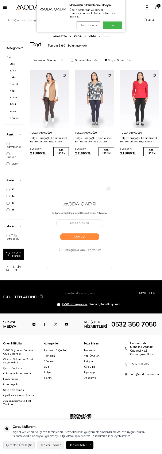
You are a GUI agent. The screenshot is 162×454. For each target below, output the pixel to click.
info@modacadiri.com (145, 374)
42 (10, 189)
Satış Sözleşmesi (13, 389)
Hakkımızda (10, 378)
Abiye (47, 372)
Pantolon (15, 84)
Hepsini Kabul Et (80, 445)
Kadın (78, 36)
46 (10, 203)
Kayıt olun (147, 293)
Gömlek (14, 117)
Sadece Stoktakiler (85, 60)
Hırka (13, 77)
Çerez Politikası (13, 368)
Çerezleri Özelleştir (19, 445)
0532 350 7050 (133, 324)
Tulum (13, 97)
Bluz (46, 366)
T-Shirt (14, 104)
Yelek (13, 111)
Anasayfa (60, 36)
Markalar (89, 350)
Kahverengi (13, 145)
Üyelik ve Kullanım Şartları (19, 395)
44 (10, 196)
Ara (149, 20)
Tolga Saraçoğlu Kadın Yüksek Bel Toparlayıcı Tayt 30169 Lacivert (93, 139)
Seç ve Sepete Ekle (118, 60)
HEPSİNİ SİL (13, 268)
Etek (12, 63)
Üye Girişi (90, 366)
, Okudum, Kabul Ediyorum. (89, 304)
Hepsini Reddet (50, 445)
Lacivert (11, 155)
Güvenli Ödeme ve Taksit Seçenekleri (18, 361)
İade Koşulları (11, 384)
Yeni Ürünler (91, 355)
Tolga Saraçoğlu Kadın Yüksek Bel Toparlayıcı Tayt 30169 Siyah (138, 139)
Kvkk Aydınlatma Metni (17, 373)
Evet (113, 25)
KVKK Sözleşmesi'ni (74, 304)
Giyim (92, 36)
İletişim (88, 361)
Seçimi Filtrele (13, 254)
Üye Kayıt (90, 372)
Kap (12, 90)
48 (10, 209)
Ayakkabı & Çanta (55, 350)
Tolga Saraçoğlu (13, 237)
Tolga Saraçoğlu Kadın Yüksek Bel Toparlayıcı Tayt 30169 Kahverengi (48, 139)
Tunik (13, 70)
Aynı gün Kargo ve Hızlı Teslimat (17, 402)
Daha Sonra (88, 25)
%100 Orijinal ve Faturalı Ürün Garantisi (18, 351)
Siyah (12, 163)
